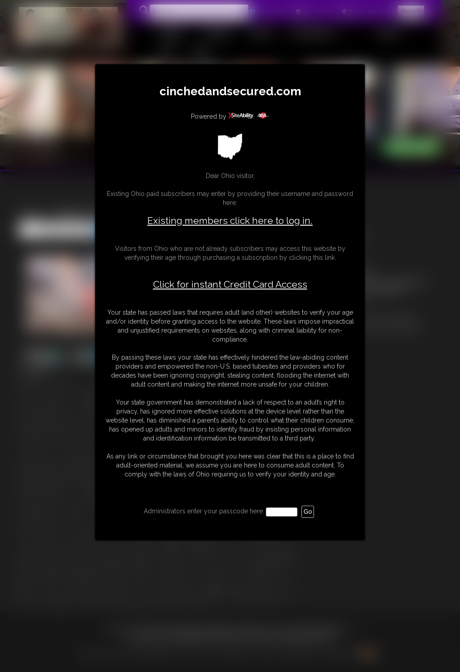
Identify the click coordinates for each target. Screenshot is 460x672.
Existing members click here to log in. (230, 220)
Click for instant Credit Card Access (230, 284)
